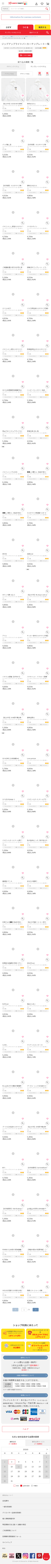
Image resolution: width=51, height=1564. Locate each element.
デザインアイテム (13, 66)
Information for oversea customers (25, 17)
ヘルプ (25, 1429)
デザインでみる (24, 74)
